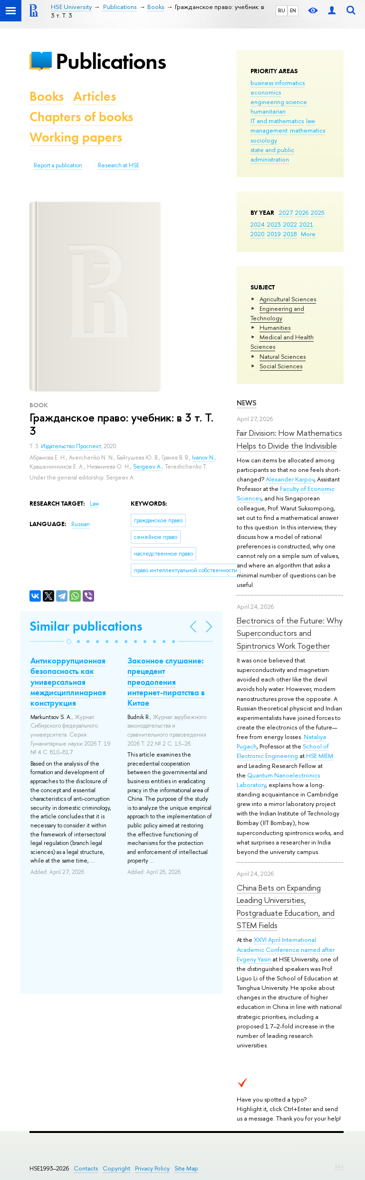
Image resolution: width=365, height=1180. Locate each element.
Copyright (116, 1168)
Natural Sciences (282, 356)
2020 (257, 234)
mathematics (307, 130)
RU (281, 10)
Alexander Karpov (290, 479)
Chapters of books (81, 116)
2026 (301, 212)
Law (94, 504)
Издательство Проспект (71, 446)
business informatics (277, 82)
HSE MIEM (319, 755)
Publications (111, 61)
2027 (286, 212)
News (247, 403)
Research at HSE (118, 165)
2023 (274, 224)
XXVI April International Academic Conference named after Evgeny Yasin (286, 949)
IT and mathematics (277, 120)
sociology (263, 140)
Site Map (186, 1168)
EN (293, 10)
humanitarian (268, 111)
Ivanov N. (203, 457)
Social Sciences (280, 366)
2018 (290, 234)
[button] (69, 641)
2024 (257, 224)
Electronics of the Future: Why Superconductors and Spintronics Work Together (290, 633)
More (308, 234)
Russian (80, 524)
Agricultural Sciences (287, 299)
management (269, 130)
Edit (339, 1166)
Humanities (274, 327)
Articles (94, 96)
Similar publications (85, 626)
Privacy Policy (152, 1168)
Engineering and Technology (277, 313)
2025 (318, 212)
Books (46, 96)
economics (265, 92)
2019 (274, 234)
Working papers (75, 137)
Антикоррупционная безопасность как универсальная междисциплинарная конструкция (68, 681)
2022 (290, 224)
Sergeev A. (147, 466)
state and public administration (272, 154)
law (310, 120)
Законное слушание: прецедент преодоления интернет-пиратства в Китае (166, 681)
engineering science (278, 101)
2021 (306, 224)
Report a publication (58, 165)
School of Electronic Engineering (283, 751)
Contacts (86, 1168)
